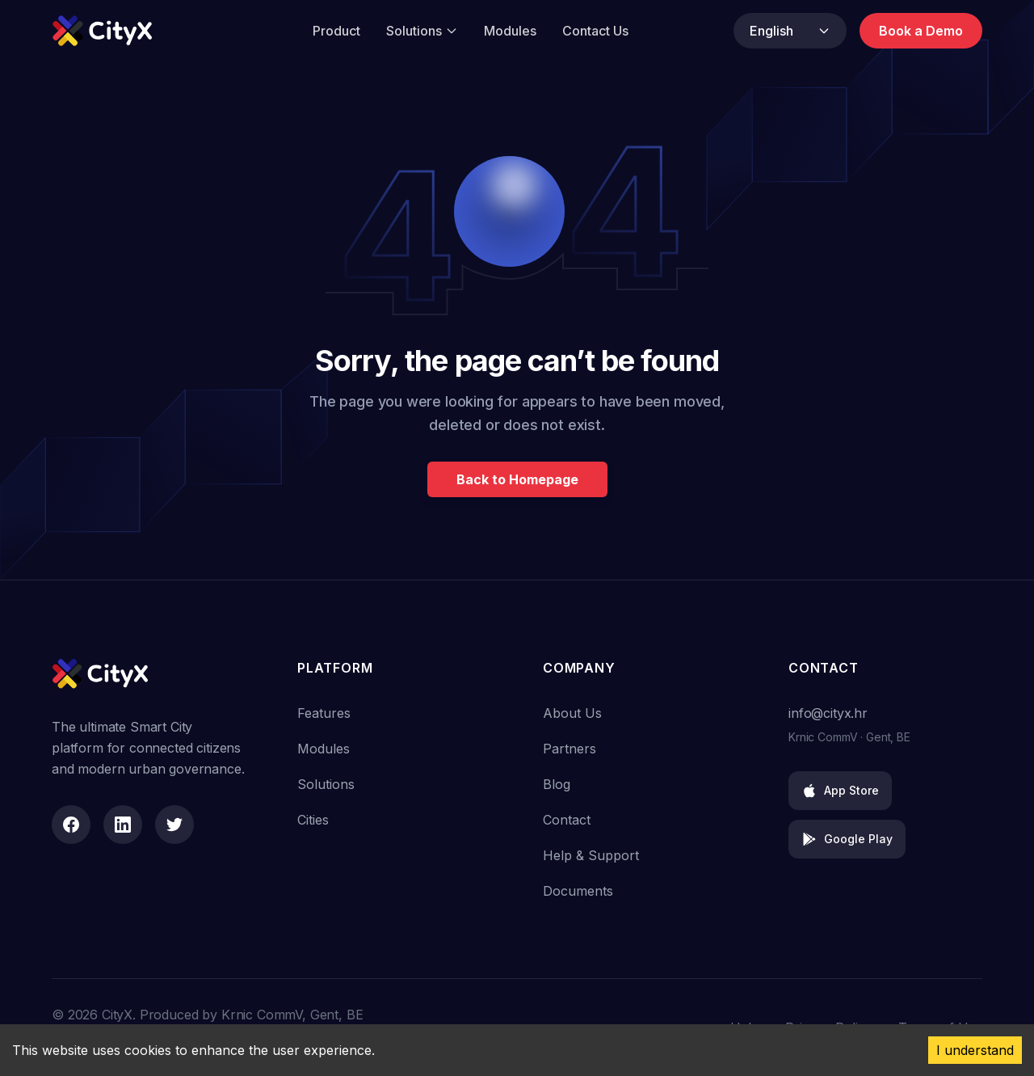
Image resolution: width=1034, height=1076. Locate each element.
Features (324, 713)
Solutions (422, 31)
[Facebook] (71, 824)
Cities (313, 820)
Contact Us (595, 31)
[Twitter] (174, 824)
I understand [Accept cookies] (975, 1050)
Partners (569, 749)
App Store (840, 791)
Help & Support (591, 855)
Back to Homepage (517, 479)
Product (336, 31)
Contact (567, 820)
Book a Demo (921, 31)
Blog (556, 784)
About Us (572, 713)
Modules (510, 31)
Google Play (847, 839)
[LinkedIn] (122, 824)
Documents (578, 891)
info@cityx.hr (828, 713)
